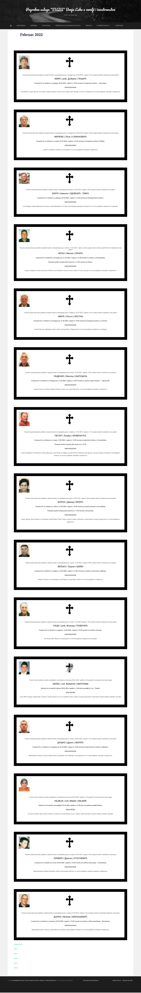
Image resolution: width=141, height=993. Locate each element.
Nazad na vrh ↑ (128, 981)
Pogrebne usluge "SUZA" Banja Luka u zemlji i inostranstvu (70, 9)
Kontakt (119, 26)
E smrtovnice (103, 26)
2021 (15, 954)
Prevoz (89, 26)
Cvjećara (46, 26)
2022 (15, 949)
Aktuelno (21, 26)
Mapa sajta (117, 981)
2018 (15, 968)
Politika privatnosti (90, 981)
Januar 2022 (18, 945)
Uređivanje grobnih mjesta (68, 26)
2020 (15, 959)
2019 (15, 964)
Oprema (33, 26)
